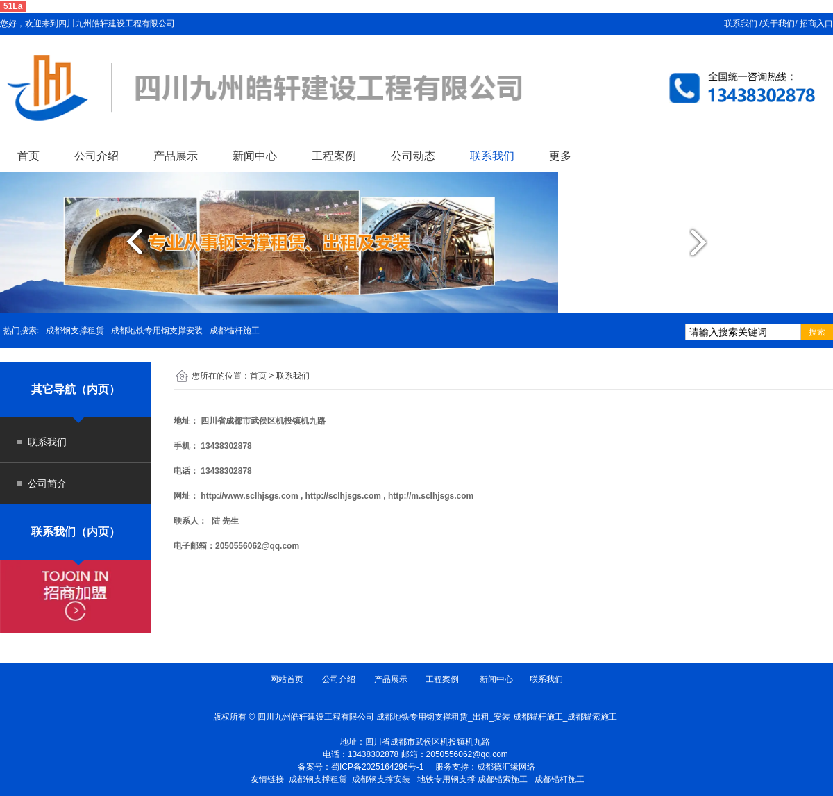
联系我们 (492, 156)
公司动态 (413, 156)
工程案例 (334, 156)
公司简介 (47, 483)
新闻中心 (255, 156)
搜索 (817, 332)
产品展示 (175, 156)
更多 (560, 156)
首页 (28, 156)
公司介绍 (96, 156)
